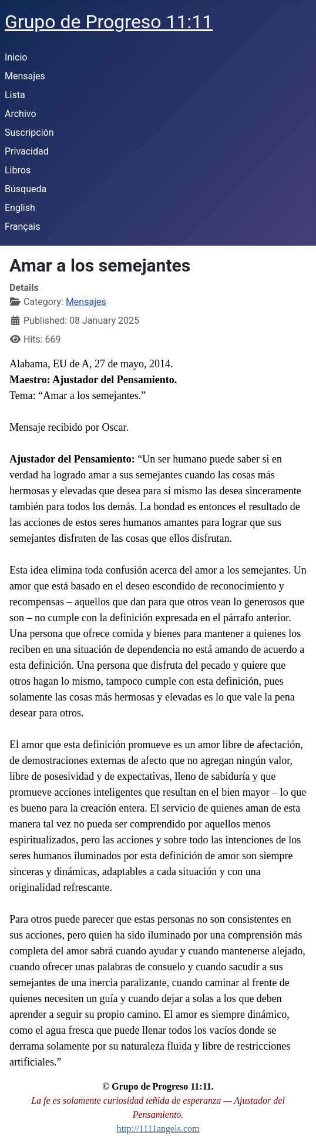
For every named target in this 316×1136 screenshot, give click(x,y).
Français (23, 226)
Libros (18, 170)
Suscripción (29, 132)
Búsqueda (25, 189)
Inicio (16, 57)
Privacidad (27, 151)
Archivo (20, 113)
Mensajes (25, 76)
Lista (15, 94)
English (20, 207)
